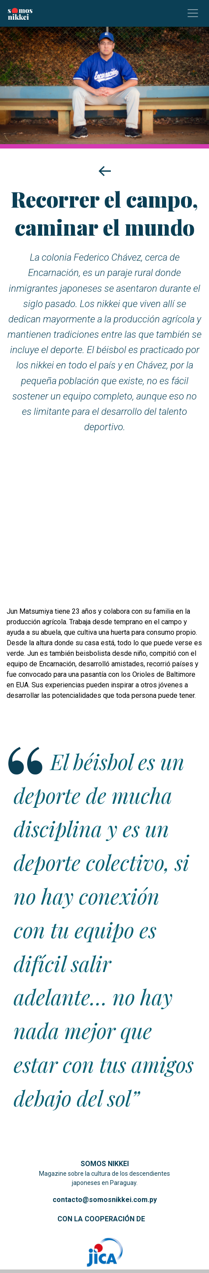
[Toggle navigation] (193, 13)
